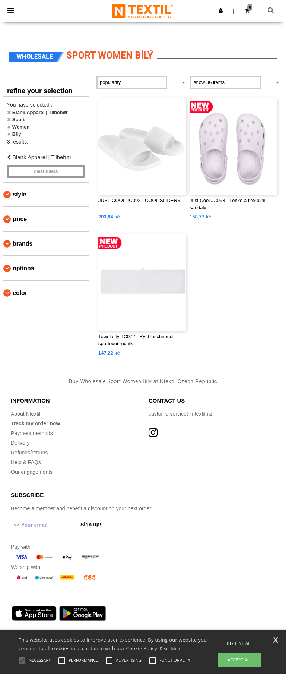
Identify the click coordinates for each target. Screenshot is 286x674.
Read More (171, 648)
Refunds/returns (29, 453)
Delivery (20, 443)
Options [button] (23, 268)
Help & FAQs (26, 462)
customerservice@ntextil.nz (180, 414)
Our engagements (32, 472)
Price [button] (20, 219)
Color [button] (20, 293)
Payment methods (32, 433)
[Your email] (43, 525)
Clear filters (46, 171)
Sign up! (90, 524)
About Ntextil (25, 414)
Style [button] (19, 194)
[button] (221, 10)
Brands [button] (22, 243)
